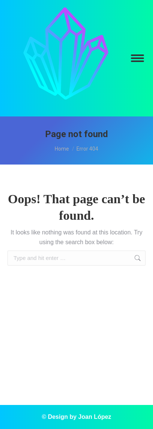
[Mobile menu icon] (137, 58)
